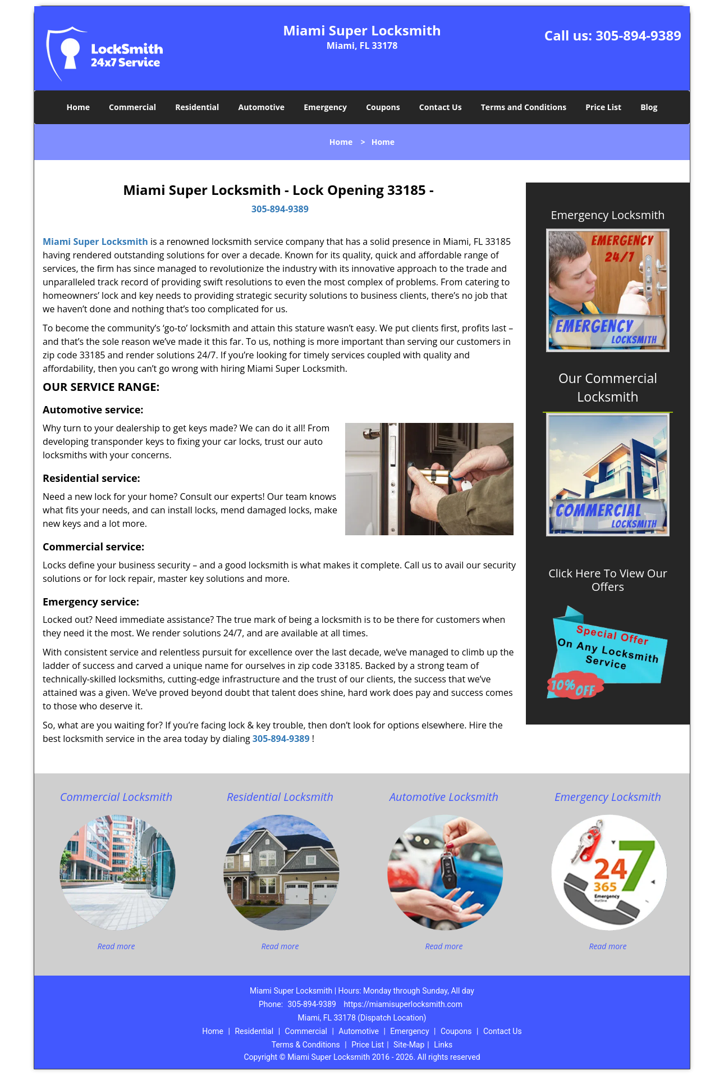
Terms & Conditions (306, 1044)
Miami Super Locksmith (95, 241)
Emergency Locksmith (608, 215)
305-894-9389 (638, 35)
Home (78, 107)
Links (443, 1044)
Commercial (132, 107)
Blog (648, 107)
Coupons (383, 107)
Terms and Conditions (523, 107)
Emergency (325, 107)
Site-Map (408, 1044)
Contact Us (440, 107)
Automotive (262, 107)
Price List (603, 107)
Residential (197, 107)
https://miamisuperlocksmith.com (402, 1004)
